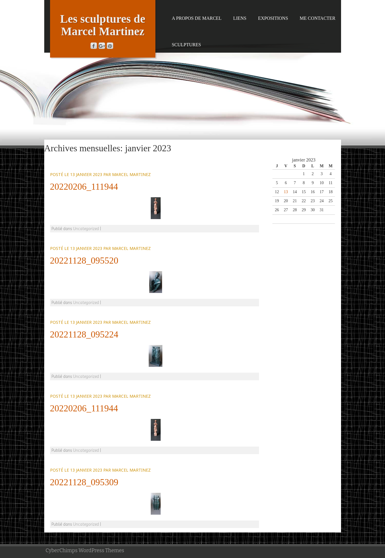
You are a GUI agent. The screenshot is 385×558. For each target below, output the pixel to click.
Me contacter (318, 18)
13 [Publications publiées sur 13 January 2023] (286, 192)
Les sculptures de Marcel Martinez (102, 25)
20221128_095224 (84, 334)
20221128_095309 (84, 482)
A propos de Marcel (196, 18)
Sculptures (186, 44)
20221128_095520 (84, 260)
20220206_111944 (84, 187)
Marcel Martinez (131, 174)
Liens (239, 18)
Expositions (273, 18)
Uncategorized (86, 228)
